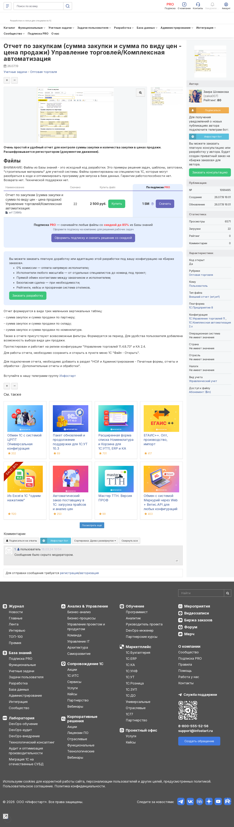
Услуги (72, 688)
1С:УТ (130, 677)
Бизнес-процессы (81, 618)
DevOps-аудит (20, 730)
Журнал (16, 606)
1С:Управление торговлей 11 (207, 318)
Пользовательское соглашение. (28, 786)
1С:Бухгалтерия (138, 652)
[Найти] (227, 593)
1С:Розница (135, 683)
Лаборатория (21, 718)
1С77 (129, 714)
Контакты (186, 683)
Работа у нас (188, 677)
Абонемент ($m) (200, 392)
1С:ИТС (73, 676)
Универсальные (138, 702)
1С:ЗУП (131, 689)
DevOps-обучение (23, 724)
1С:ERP (131, 659)
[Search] (204, 593)
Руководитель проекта (144, 624)
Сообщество (19, 708)
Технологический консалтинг (31, 742)
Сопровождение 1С (85, 664)
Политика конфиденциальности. (80, 786)
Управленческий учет (203, 381)
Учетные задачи (21, 671)
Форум (190, 627)
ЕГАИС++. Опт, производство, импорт (156, 439)
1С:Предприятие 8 (201, 307)
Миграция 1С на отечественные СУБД (26, 761)
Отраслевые (77, 739)
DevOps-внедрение (24, 736)
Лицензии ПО (77, 733)
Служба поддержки (200, 695)
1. (15, 549)
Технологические (80, 751)
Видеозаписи (196, 613)
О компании (189, 646)
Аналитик (133, 618)
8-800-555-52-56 (193, 726)
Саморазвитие (78, 654)
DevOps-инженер (140, 630)
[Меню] (7, 6)
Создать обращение (199, 741)
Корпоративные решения (82, 718)
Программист (137, 612)
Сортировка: (95, 540)
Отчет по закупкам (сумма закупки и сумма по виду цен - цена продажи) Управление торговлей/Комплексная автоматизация (93, 52)
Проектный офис (141, 730)
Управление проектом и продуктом (86, 626)
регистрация (69, 573)
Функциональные (22, 665)
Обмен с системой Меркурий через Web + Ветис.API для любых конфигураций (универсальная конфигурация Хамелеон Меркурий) (161, 509)
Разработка (18, 683)
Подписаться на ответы (21, 540)
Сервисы (74, 682)
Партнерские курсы (141, 637)
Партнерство (78, 700)
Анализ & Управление (87, 606)
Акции (72, 669)
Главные (15, 618)
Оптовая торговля (201, 275)
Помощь (185, 671)
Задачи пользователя (26, 677)
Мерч (189, 634)
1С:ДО (131, 695)
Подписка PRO (20, 659)
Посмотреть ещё (92, 525)
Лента (13, 624)
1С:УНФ (131, 671)
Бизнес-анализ (79, 612)
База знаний (20, 653)
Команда (74, 635)
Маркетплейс (138, 647)
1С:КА (130, 665)
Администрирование (25, 695)
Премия (15, 643)
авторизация (89, 573)
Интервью (17, 630)
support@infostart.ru (195, 731)
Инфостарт (67, 376)
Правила (185, 664)
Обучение (135, 606)
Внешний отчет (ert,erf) (204, 296)
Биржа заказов (198, 620)
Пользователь (198, 285)
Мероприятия (197, 606)
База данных (19, 689)
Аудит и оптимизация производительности (26, 750)
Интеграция (18, 702)
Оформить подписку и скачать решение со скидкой (93, 238)
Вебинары (75, 706)
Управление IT (78, 641)
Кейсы (72, 694)
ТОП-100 (16, 637)
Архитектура (77, 647)
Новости (16, 612)
